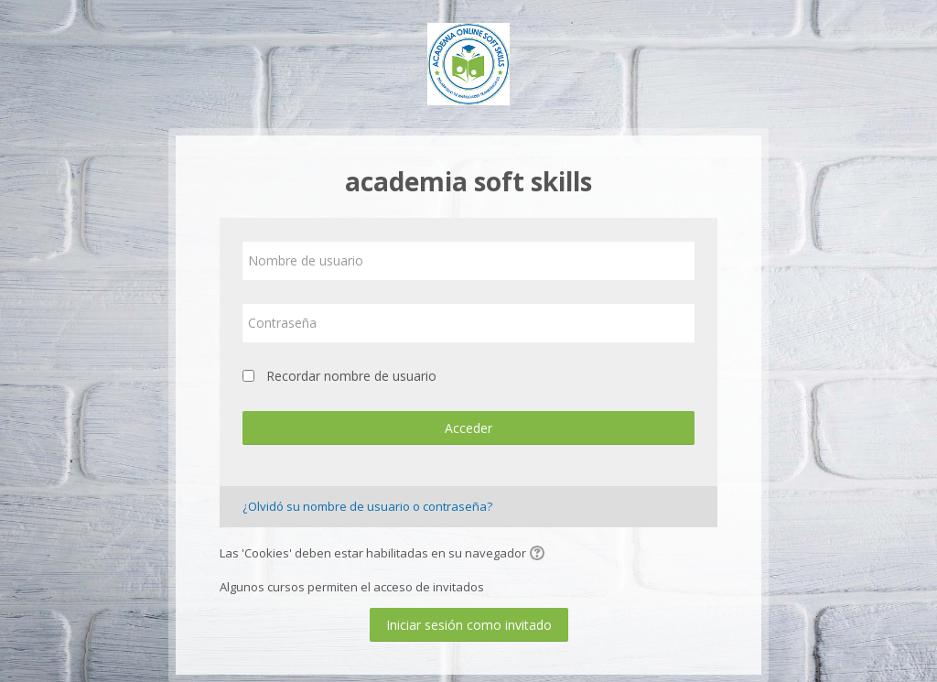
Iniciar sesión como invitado (469, 624)
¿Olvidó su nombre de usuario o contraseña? (367, 506)
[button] (540, 555)
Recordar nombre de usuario (351, 375)
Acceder (468, 428)
